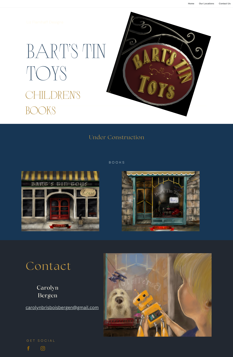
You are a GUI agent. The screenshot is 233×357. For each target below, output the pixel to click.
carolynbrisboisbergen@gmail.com (62, 307)
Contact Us (225, 3)
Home (191, 3)
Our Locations (206, 3)
